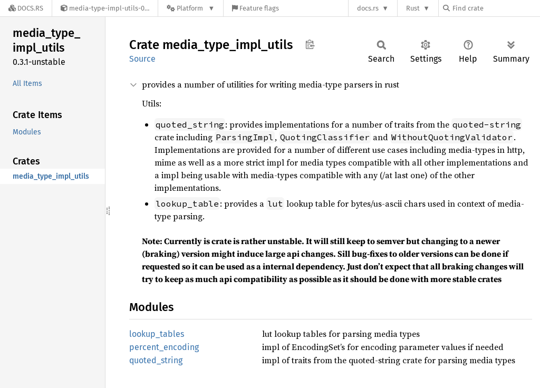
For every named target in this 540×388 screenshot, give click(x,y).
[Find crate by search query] (495, 8)
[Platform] (190, 8)
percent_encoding (164, 347)
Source (142, 59)
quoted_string (155, 360)
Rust (413, 8)
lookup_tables (156, 334)
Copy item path (310, 44)
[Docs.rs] (26, 8)
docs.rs (368, 8)
